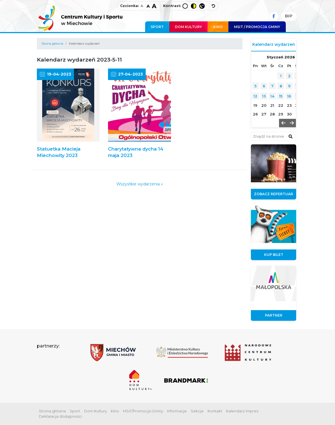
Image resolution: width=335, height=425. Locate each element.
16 (289, 96)
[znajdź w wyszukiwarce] (290, 136)
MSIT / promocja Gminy (257, 27)
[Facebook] (274, 16)
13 (264, 96)
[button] (283, 123)
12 (255, 96)
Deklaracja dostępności (60, 416)
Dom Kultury (188, 27)
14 (272, 96)
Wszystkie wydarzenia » (139, 184)
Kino (218, 27)
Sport (157, 27)
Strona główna (52, 44)
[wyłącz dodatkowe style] (213, 6)
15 (280, 96)
